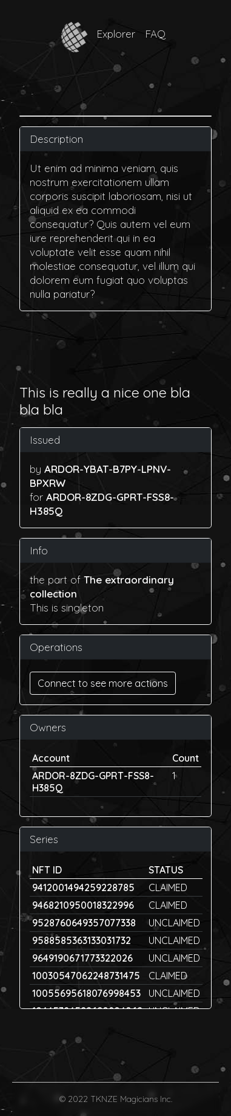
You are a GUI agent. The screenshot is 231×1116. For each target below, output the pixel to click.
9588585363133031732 (81, 940)
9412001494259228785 (83, 887)
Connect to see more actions (103, 683)
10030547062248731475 (86, 976)
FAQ (155, 33)
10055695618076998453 (86, 993)
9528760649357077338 (84, 923)
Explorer (115, 33)
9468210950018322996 (83, 905)
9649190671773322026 (82, 958)
